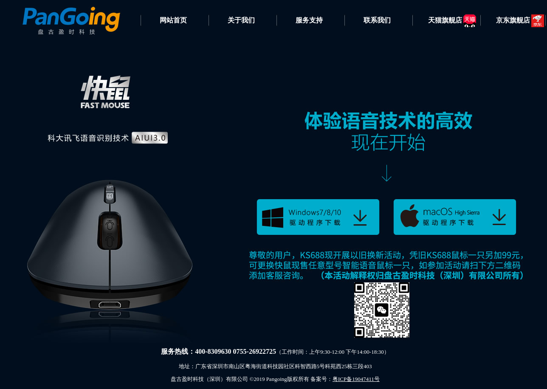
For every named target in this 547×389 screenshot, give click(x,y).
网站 (166, 20)
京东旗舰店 (513, 20)
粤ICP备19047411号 (356, 379)
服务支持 (309, 20)
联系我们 (377, 20)
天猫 (445, 20)
